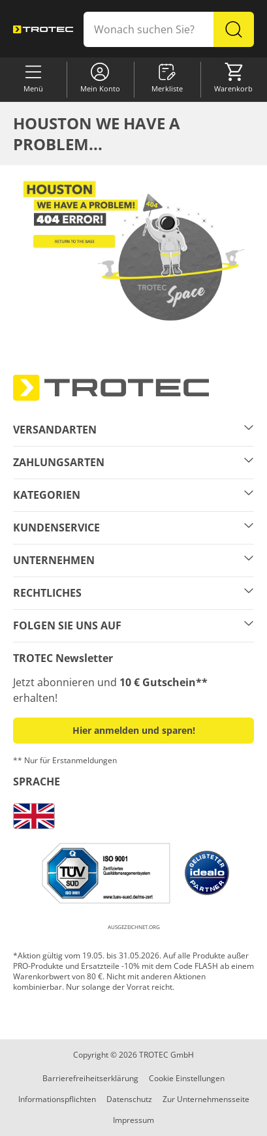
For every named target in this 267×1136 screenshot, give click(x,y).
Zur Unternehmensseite (206, 1099)
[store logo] (43, 29)
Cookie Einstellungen (187, 1078)
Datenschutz (129, 1099)
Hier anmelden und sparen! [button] (133, 730)
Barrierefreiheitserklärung (90, 1078)
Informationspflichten (57, 1099)
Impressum (133, 1120)
